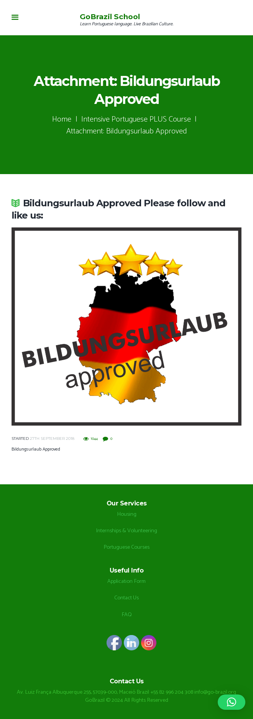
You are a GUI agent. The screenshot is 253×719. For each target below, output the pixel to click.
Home (61, 119)
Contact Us (126, 597)
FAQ (127, 614)
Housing (126, 514)
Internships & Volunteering (126, 530)
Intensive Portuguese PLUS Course (136, 119)
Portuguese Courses (127, 547)
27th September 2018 (52, 438)
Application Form (126, 581)
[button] (231, 702)
